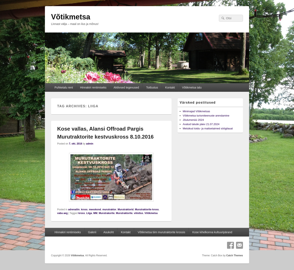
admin (89, 143)
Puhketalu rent (64, 87)
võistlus (138, 213)
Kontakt (170, 87)
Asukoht (108, 232)
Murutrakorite (107, 213)
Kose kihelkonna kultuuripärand (212, 232)
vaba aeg (62, 213)
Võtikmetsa (70, 17)
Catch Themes (234, 255)
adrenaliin (74, 209)
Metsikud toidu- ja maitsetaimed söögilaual (208, 128)
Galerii (92, 232)
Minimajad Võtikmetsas (196, 111)
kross (84, 209)
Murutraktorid (126, 209)
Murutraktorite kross (147, 209)
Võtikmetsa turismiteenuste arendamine (206, 115)
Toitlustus (152, 87)
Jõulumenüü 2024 (193, 119)
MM (95, 213)
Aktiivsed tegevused (126, 87)
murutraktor (109, 209)
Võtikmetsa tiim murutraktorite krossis (161, 232)
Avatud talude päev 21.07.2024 (201, 124)
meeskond (95, 209)
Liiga (89, 213)
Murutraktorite (124, 213)
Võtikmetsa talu (192, 87)
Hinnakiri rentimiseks (93, 87)
